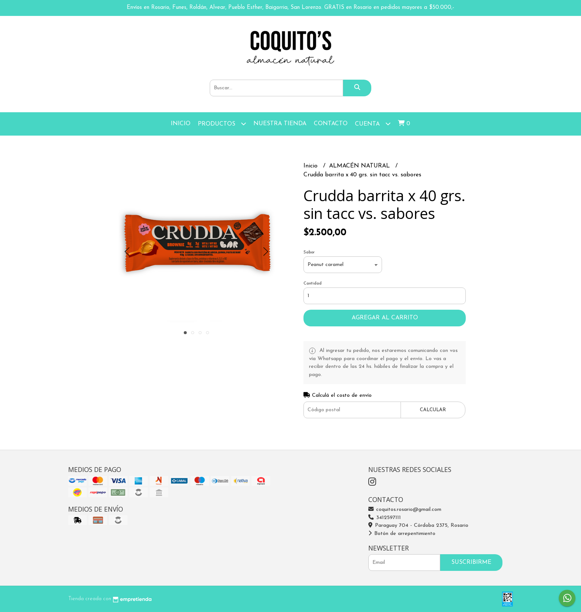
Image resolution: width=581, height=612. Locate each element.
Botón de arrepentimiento (401, 533)
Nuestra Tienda (279, 124)
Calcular (433, 410)
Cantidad (312, 284)
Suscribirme (471, 562)
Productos (222, 123)
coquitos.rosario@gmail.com (404, 509)
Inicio (180, 124)
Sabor (309, 252)
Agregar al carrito (385, 318)
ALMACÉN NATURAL (360, 166)
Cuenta (373, 123)
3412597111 (384, 517)
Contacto (331, 124)
